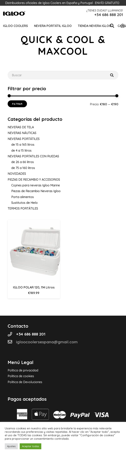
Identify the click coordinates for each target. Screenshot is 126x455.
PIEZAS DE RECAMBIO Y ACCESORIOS (34, 179)
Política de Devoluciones (25, 382)
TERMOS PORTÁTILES (23, 208)
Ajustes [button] (11, 446)
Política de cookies (21, 376)
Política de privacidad (23, 370)
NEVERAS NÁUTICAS (22, 133)
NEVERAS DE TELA (21, 127)
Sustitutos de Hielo (24, 203)
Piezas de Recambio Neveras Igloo (36, 191)
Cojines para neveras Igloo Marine (35, 185)
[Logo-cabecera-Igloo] (14, 13)
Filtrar (17, 103)
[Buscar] (112, 75)
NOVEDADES (17, 174)
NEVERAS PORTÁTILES (24, 139)
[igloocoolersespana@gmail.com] (12, 342)
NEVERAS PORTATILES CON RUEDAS (33, 156)
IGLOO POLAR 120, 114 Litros (33, 287)
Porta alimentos (22, 197)
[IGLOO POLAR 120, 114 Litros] (34, 222)
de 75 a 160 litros (23, 168)
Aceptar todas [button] (30, 446)
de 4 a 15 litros (21, 150)
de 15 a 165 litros (22, 144)
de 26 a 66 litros (22, 162)
